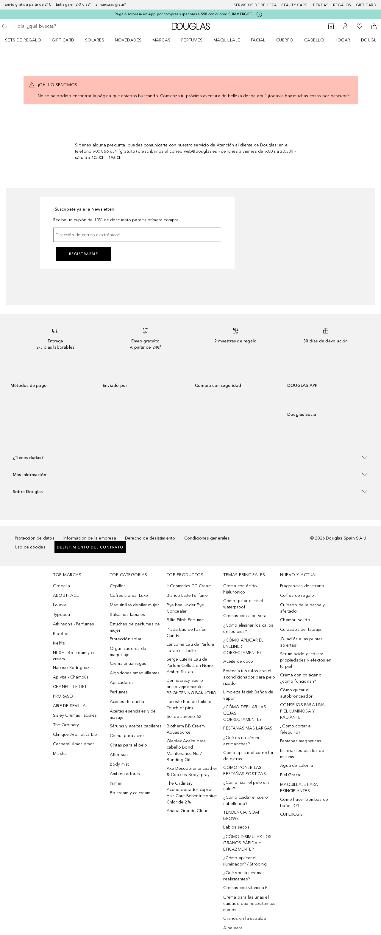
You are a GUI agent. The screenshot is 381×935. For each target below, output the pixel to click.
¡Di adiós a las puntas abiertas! (301, 642)
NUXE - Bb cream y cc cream (74, 656)
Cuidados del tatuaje (300, 629)
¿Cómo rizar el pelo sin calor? (246, 785)
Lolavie (60, 605)
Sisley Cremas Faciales (75, 715)
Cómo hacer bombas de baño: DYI (304, 802)
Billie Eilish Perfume (185, 619)
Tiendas (321, 5)
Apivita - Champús (71, 677)
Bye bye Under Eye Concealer (185, 608)
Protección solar (125, 639)
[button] (190, 457)
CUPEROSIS (291, 814)
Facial (258, 40)
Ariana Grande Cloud (188, 810)
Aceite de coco (238, 661)
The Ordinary (66, 724)
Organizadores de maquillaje (128, 651)
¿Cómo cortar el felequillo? (296, 729)
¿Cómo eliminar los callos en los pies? (248, 628)
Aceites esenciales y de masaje (133, 714)
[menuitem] (27, 40)
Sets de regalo (23, 40)
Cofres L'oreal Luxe (129, 595)
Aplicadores (122, 682)
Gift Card (63, 40)
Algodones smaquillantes (135, 673)
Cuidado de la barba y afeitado (302, 608)
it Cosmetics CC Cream (189, 585)
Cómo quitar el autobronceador (296, 693)
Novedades (128, 40)
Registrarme (83, 254)
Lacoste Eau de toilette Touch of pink (189, 704)
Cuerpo (284, 40)
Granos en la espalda (244, 918)
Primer (116, 783)
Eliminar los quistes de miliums (302, 753)
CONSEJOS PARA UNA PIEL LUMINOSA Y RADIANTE (302, 711)
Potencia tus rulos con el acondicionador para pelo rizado (249, 677)
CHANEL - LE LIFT (70, 686)
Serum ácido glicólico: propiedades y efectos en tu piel (305, 660)
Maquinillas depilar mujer (134, 605)
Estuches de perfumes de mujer (135, 627)
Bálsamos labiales (127, 614)
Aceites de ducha (127, 701)
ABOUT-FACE (66, 595)
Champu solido (295, 619)
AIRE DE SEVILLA (69, 705)
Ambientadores (125, 773)
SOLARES (94, 40)
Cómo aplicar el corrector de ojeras (248, 755)
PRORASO (63, 696)
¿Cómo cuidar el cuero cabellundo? (245, 800)
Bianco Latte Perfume (187, 595)
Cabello (314, 40)
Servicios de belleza (255, 5)
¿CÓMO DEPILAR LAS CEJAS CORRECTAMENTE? (244, 713)
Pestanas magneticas (300, 741)
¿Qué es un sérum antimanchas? (241, 741)
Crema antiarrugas (128, 663)
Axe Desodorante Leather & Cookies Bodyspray (192, 771)
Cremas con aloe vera (244, 615)
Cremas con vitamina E (245, 887)
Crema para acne (127, 735)
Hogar (342, 40)
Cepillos (118, 585)
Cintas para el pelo (128, 745)
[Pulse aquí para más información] (259, 14)
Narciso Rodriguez (71, 667)
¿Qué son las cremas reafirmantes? (244, 876)
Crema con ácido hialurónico (240, 589)
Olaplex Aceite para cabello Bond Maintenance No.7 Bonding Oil (186, 750)
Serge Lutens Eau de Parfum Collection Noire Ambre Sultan (190, 665)
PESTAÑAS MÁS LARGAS (247, 728)
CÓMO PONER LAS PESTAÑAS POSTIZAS (244, 770)
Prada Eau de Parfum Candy (187, 632)
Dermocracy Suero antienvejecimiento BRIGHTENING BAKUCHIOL (193, 687)
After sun (119, 754)
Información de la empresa (89, 538)
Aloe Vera (233, 928)
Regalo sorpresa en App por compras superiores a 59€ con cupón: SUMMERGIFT (183, 14)
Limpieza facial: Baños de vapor (248, 695)
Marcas (161, 40)
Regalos (342, 5)
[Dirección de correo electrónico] (137, 235)
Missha (60, 753)
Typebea (61, 614)
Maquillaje (226, 40)
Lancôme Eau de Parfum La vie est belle (190, 647)
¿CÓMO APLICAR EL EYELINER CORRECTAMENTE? (243, 646)
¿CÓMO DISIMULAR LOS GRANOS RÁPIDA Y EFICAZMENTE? (247, 843)
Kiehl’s (59, 643)
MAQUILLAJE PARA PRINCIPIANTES (299, 787)
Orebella (61, 585)
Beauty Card (294, 5)
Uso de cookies (30, 547)
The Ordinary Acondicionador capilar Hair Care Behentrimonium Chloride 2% (192, 793)
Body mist (119, 764)
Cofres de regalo (297, 595)
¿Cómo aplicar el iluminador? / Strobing (244, 861)
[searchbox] (58, 26)
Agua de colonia (296, 765)
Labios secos (236, 827)
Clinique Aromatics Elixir (76, 734)
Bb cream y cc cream (130, 792)
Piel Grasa (290, 775)
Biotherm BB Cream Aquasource (186, 729)
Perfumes (192, 40)
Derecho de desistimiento (150, 538)
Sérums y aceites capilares (136, 726)
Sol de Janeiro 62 (184, 716)
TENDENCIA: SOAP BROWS (241, 815)
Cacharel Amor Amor (73, 744)
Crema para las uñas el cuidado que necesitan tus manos (249, 903)
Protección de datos (34, 538)
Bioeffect (62, 633)
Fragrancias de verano (302, 585)
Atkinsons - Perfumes (73, 624)
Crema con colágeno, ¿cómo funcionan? (301, 678)
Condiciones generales (207, 538)
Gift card (366, 5)
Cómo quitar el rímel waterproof (243, 604)
